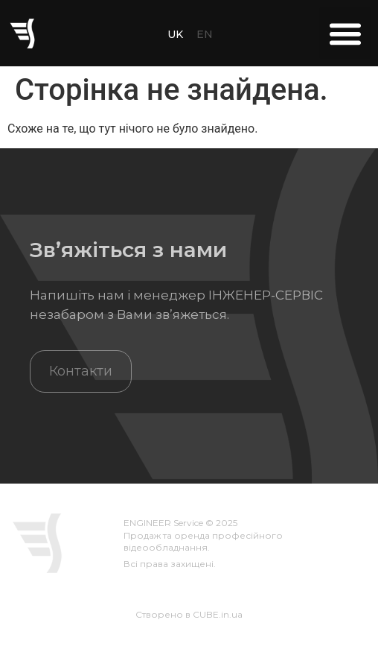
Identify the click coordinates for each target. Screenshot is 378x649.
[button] (345, 33)
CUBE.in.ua (218, 614)
